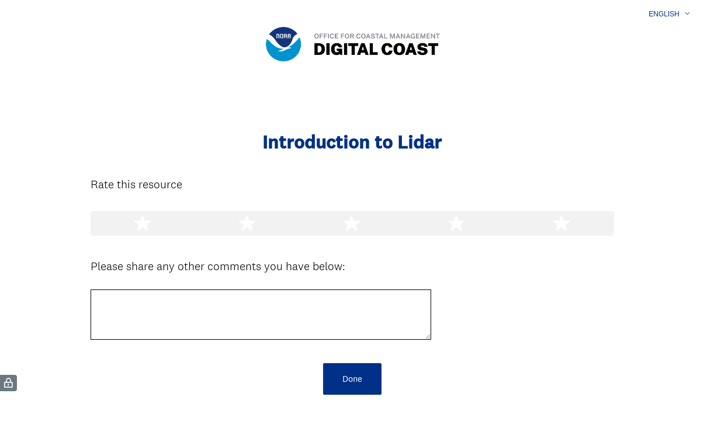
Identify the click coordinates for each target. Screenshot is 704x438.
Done (352, 378)
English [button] (663, 14)
